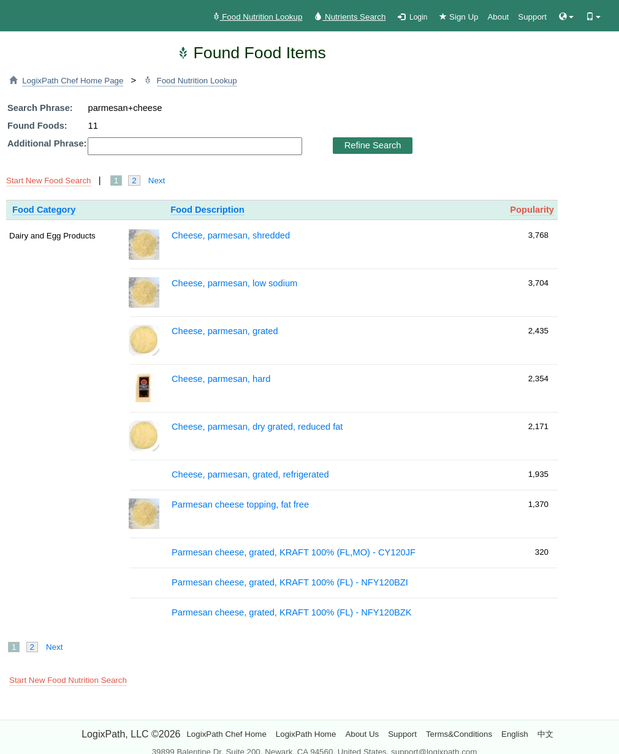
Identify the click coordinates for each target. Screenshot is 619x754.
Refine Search (372, 145)
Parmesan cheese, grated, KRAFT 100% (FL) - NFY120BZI (290, 582)
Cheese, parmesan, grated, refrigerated (250, 474)
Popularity (532, 210)
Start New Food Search (48, 180)
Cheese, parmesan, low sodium (234, 283)
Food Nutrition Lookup (257, 16)
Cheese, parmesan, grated (225, 331)
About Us (362, 734)
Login (412, 17)
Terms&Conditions (459, 734)
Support (532, 16)
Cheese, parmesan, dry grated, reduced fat (257, 427)
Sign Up (458, 16)
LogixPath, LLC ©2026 (131, 734)
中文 (545, 734)
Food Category (43, 210)
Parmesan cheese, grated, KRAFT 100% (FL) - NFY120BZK (292, 612)
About (498, 16)
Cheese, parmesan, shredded (231, 235)
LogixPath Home (306, 734)
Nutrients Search (349, 16)
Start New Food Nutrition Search (68, 680)
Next (156, 180)
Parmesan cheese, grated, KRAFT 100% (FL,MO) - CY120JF (294, 552)
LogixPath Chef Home (226, 734)
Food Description (207, 210)
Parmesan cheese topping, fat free (240, 504)
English (514, 734)
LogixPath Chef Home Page (72, 80)
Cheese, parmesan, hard (221, 379)
